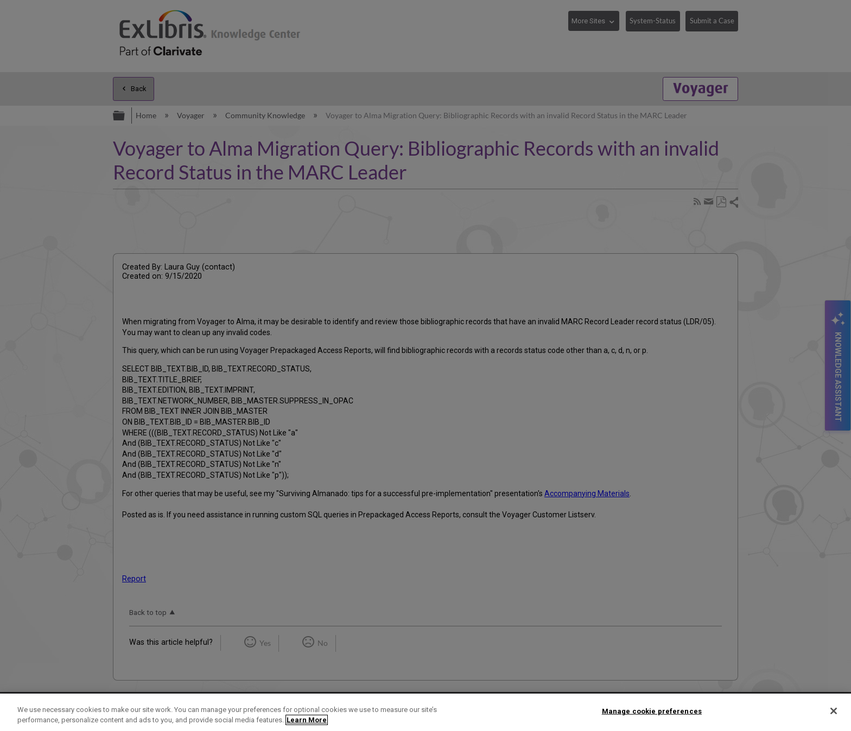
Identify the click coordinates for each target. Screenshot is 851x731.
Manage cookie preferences (652, 711)
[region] (425, 712)
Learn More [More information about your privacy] (307, 720)
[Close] (834, 711)
